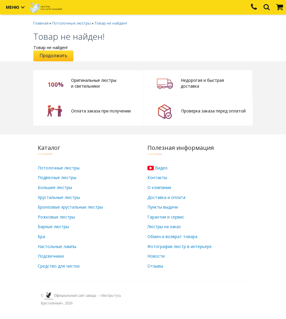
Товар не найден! (110, 23)
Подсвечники (51, 256)
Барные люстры (53, 226)
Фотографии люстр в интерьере (179, 246)
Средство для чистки (59, 266)
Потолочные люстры (71, 23)
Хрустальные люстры (59, 197)
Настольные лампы (57, 246)
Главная (41, 23)
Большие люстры (55, 187)
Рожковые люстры (56, 217)
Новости (156, 256)
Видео (157, 168)
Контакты (157, 177)
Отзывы (155, 266)
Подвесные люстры (57, 177)
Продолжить (53, 55)
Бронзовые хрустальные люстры (70, 207)
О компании (159, 187)
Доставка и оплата (166, 197)
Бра (41, 236)
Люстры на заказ (164, 226)
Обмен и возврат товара (172, 236)
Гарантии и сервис (165, 217)
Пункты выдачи (162, 207)
